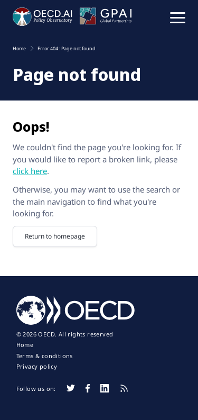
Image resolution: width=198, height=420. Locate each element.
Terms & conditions (44, 356)
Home (25, 345)
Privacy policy (37, 366)
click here (30, 171)
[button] (177, 17)
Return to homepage (55, 236)
